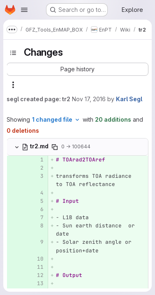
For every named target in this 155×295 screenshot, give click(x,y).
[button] (77, 69)
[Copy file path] (55, 147)
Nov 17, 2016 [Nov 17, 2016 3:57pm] (89, 98)
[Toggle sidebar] (13, 52)
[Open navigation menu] (24, 9)
